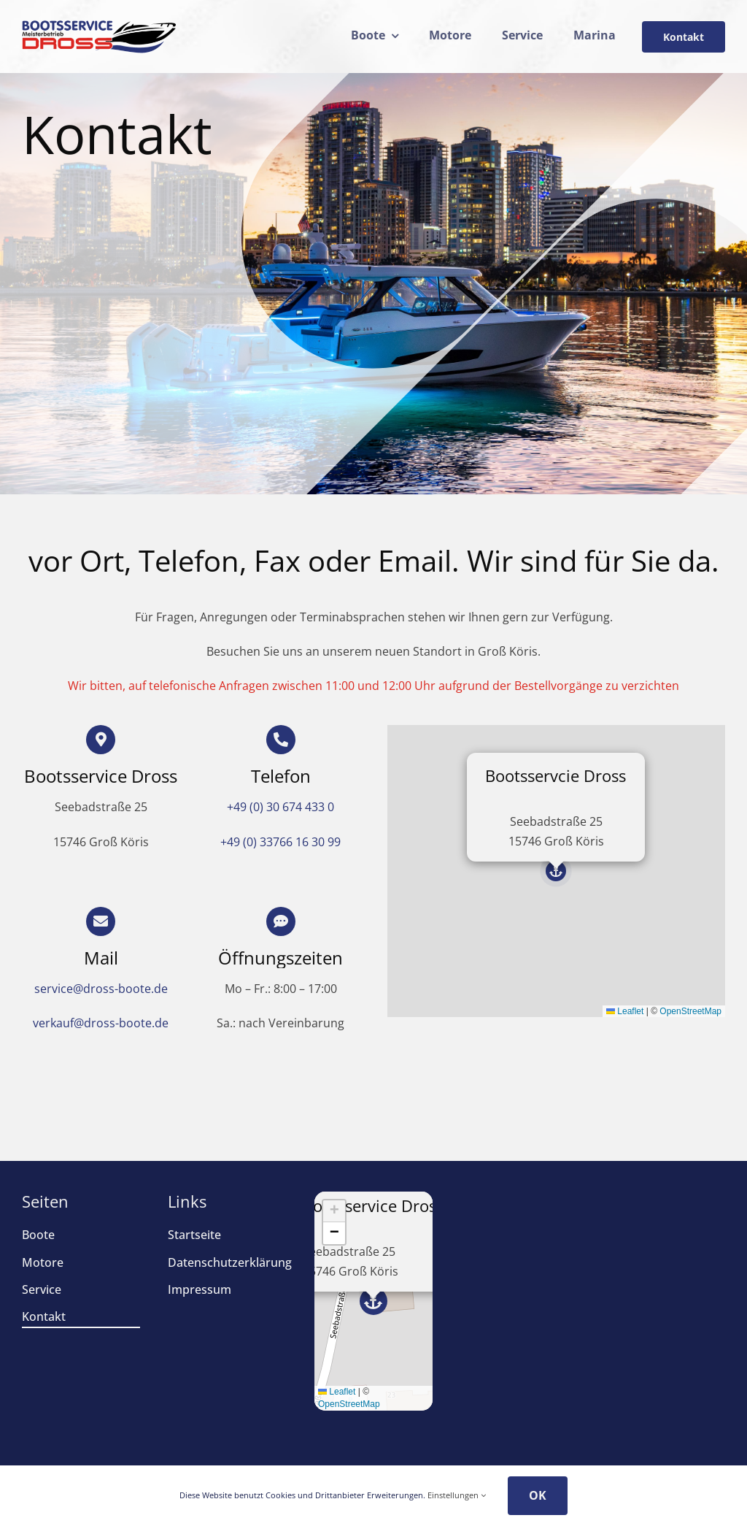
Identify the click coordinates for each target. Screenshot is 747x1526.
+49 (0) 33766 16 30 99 (280, 842)
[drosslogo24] (99, 26)
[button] (556, 871)
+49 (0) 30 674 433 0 (280, 807)
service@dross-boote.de (101, 989)
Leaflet (624, 1011)
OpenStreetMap (690, 1011)
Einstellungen (456, 1494)
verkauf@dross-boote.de (101, 1023)
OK (537, 1495)
